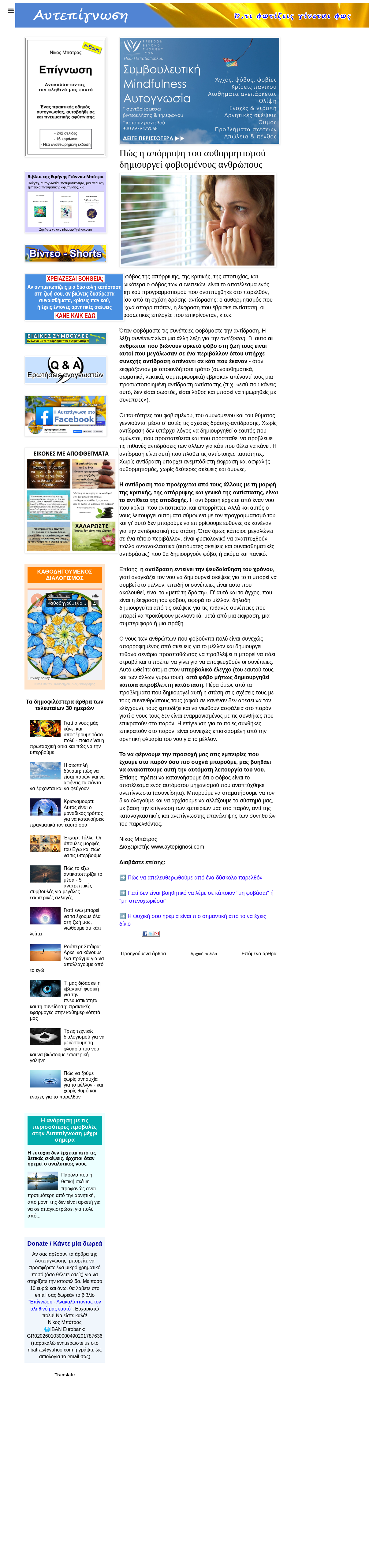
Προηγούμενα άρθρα (143, 953)
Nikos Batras (43, 684)
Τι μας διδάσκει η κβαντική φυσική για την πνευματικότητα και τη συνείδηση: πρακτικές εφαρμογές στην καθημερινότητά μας (65, 1000)
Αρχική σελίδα (203, 953)
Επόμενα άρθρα (258, 953)
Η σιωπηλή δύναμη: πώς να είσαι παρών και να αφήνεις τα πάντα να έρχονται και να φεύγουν (67, 777)
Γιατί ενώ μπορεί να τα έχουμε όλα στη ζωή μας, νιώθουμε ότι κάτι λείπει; (65, 922)
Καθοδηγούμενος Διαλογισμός (74, 684)
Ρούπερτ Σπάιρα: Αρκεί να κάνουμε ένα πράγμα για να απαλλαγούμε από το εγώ (67, 958)
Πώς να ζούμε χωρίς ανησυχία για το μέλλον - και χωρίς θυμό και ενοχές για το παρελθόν (66, 1085)
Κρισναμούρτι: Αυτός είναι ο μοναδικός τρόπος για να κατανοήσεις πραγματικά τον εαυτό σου (67, 813)
